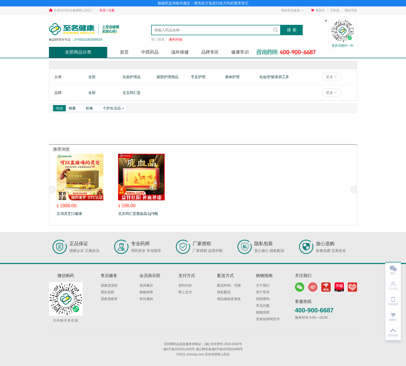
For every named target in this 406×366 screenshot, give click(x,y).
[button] (353, 189)
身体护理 (232, 77)
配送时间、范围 (229, 285)
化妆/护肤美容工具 (274, 77)
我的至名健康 (292, 10)
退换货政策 (109, 299)
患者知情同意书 (268, 319)
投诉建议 (146, 285)
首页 (124, 52)
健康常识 (240, 52)
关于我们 (263, 285)
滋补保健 (180, 52)
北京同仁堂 (131, 93)
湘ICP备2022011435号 (179, 349)
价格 (91, 108)
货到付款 (185, 285)
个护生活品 (113, 108)
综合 (59, 108)
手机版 (334, 10)
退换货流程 (109, 285)
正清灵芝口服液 (69, 213)
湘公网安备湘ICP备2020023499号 (219, 349)
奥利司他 (175, 39)
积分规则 (146, 299)
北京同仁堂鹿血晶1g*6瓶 (138, 213)
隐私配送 (224, 292)
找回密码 (263, 299)
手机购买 (393, 300)
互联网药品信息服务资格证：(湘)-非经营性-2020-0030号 (203, 344)
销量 (74, 108)
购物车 (318, 10)
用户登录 (263, 292)
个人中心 (393, 284)
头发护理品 (131, 77)
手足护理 (198, 77)
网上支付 (185, 292)
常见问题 (263, 306)
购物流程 (263, 312)
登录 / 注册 (106, 10)
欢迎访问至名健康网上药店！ (71, 10)
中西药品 (150, 52)
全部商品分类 (78, 52)
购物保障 (146, 292)
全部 (92, 77)
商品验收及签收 (229, 299)
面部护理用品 (167, 77)
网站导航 (351, 10)
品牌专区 (210, 52)
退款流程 (107, 292)
